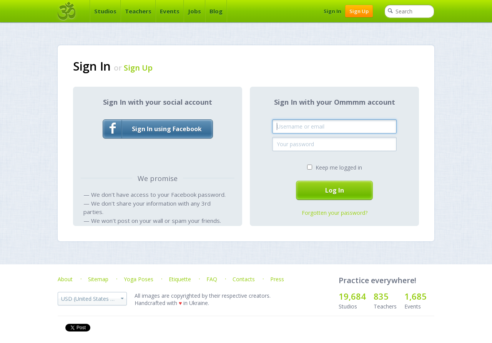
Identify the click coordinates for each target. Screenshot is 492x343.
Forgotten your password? (334, 212)
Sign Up (359, 11)
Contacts (244, 279)
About (65, 279)
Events (170, 11)
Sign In (332, 11)
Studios (105, 11)
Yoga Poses (138, 279)
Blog (216, 11)
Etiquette (180, 279)
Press (277, 279)
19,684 (352, 296)
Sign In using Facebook (152, 129)
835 (381, 296)
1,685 (415, 296)
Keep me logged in (339, 167)
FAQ (211, 279)
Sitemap (98, 279)
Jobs (194, 11)
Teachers (138, 11)
